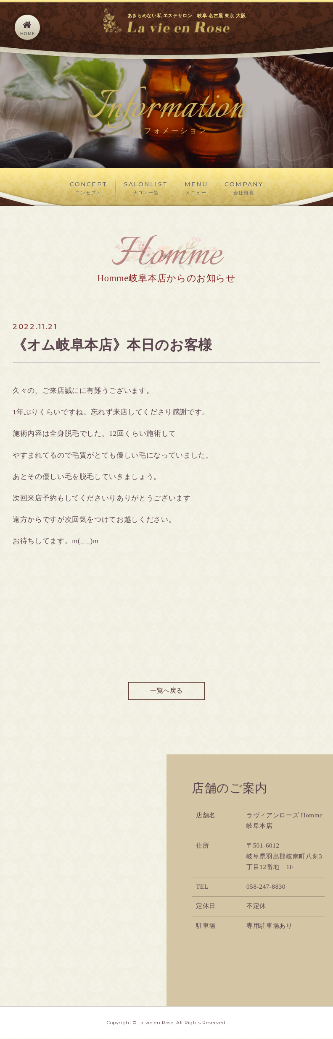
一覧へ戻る (166, 690)
